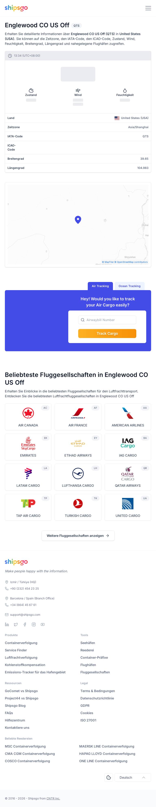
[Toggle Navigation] (148, 8)
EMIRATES (28, 455)
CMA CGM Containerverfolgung (30, 754)
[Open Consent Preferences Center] (108, 777)
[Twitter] (16, 624)
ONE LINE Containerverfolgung (103, 761)
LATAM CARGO (28, 485)
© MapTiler (108, 262)
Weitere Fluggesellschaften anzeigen (78, 536)
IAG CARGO (128, 455)
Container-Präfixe (94, 657)
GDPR (84, 706)
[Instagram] (34, 624)
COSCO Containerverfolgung (27, 761)
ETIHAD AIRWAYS (78, 455)
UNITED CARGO (128, 516)
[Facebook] (25, 624)
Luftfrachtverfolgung (21, 657)
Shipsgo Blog (15, 706)
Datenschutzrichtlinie (97, 698)
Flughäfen (88, 665)
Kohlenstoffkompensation (25, 665)
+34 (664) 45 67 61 (23, 605)
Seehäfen (87, 643)
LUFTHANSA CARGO (78, 485)
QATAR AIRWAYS (128, 485)
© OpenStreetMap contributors (131, 262)
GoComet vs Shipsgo (21, 691)
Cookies (86, 713)
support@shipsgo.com (25, 614)
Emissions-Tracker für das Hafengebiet (35, 672)
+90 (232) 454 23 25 (24, 588)
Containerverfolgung (21, 643)
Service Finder (16, 650)
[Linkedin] (7, 624)
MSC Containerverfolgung (25, 746)
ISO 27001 (88, 720)
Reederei (87, 650)
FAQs (9, 713)
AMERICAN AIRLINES (128, 425)
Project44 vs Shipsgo (21, 698)
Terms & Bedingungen (97, 691)
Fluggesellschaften (95, 672)
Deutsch (133, 777)
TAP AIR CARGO (28, 516)
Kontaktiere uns (17, 728)
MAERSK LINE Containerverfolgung (106, 746)
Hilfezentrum (15, 720)
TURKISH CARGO (78, 516)
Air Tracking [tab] (100, 286)
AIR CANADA (28, 425)
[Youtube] (43, 624)
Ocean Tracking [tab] (130, 286)
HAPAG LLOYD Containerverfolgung (107, 754)
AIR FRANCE (77, 425)
